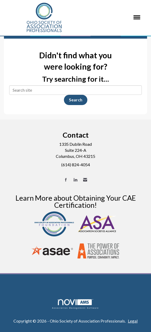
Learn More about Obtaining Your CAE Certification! (76, 201)
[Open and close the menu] (115, 17)
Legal (133, 320)
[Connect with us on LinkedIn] (75, 180)
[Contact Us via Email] (85, 180)
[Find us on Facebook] (66, 180)
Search (75, 99)
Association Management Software (75, 304)
